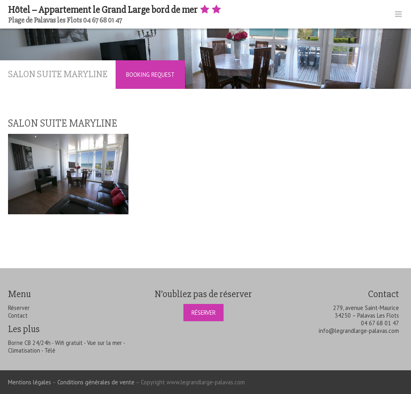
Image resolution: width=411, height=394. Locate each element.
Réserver (19, 308)
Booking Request (150, 74)
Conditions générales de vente (95, 382)
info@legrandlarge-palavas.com (359, 330)
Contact (18, 315)
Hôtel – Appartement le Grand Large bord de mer (115, 10)
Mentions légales (29, 382)
